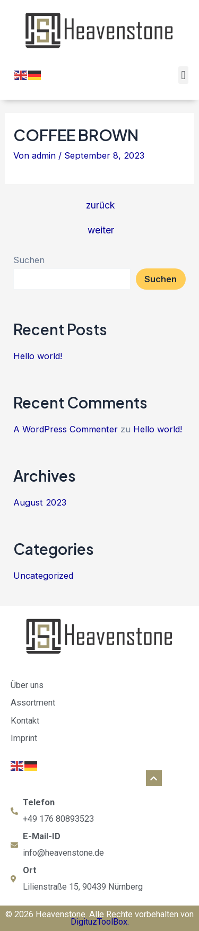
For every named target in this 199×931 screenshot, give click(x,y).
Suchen (29, 260)
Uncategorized (43, 575)
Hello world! (37, 356)
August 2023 (39, 502)
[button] (183, 75)
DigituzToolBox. (100, 922)
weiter (101, 230)
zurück (100, 205)
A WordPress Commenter (65, 429)
